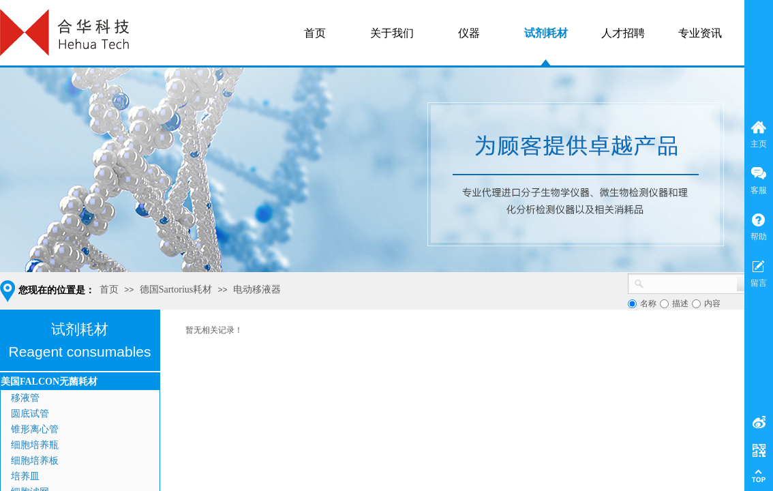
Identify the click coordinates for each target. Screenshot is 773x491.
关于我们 (392, 33)
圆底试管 (30, 413)
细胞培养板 (35, 461)
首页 (109, 289)
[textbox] (690, 282)
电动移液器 (257, 289)
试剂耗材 (546, 33)
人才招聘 (623, 33)
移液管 (25, 398)
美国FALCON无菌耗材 (49, 381)
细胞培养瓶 (35, 445)
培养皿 (25, 476)
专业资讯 (700, 33)
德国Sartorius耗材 (176, 289)
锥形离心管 (35, 429)
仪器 (469, 33)
